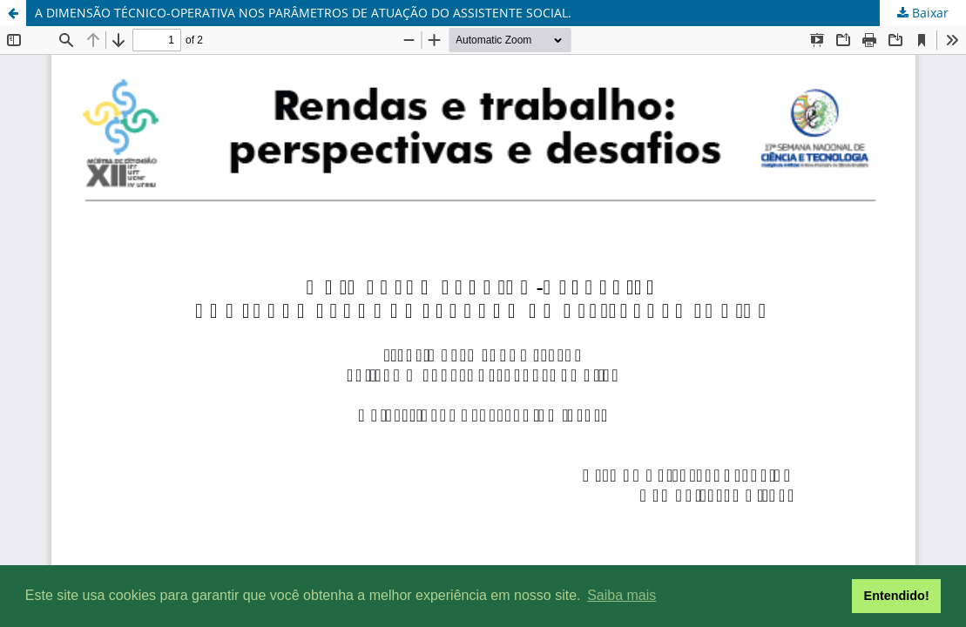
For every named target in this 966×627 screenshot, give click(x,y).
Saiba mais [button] (621, 595)
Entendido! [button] (896, 596)
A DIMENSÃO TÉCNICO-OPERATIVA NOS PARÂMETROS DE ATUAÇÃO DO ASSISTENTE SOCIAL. (303, 12)
